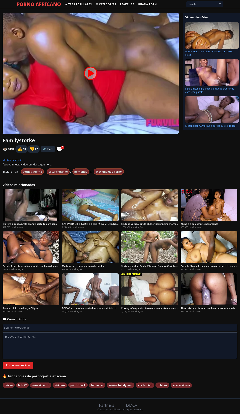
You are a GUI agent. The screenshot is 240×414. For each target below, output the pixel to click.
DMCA (131, 405)
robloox (162, 385)
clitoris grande (58, 171)
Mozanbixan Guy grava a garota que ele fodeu (210, 125)
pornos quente (32, 171)
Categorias (106, 4)
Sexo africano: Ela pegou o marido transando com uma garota (209, 90)
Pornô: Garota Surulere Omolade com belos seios (209, 53)
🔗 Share (48, 149)
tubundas (97, 385)
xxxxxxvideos (181, 385)
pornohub (80, 171)
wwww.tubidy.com (120, 385)
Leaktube (127, 4)
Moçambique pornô (109, 171)
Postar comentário (18, 365)
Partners (107, 405)
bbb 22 (22, 385)
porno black (78, 385)
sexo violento (40, 385)
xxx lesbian (145, 385)
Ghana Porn (147, 4)
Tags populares (78, 4)
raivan (9, 385)
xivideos (60, 385)
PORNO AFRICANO (39, 4)
